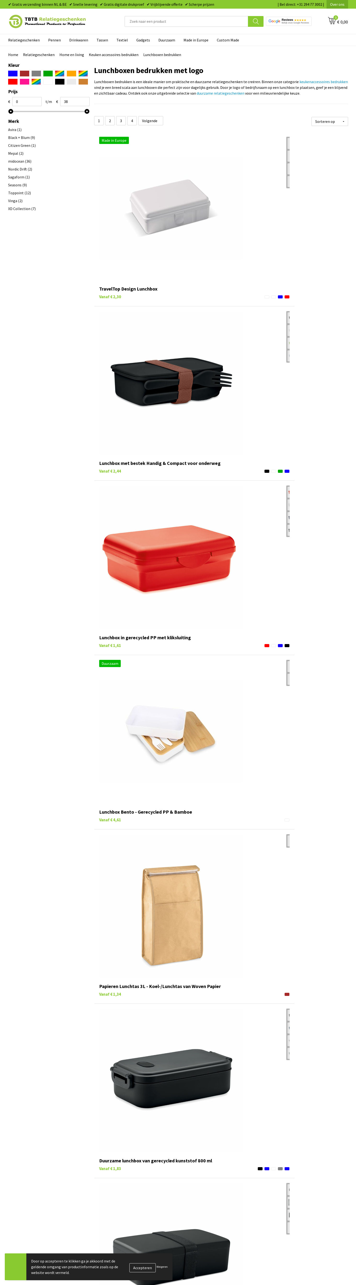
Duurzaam (166, 40)
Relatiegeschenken (24, 40)
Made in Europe (196, 40)
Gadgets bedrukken (200, 1268)
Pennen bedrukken (199, 1247)
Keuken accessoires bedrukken (113, 54)
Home (13, 54)
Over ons (337, 4)
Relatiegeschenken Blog (288, 1261)
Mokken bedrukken (199, 1276)
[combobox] (186, 21)
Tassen (102, 40)
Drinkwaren (78, 40)
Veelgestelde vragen (116, 1247)
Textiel (122, 40)
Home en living (71, 54)
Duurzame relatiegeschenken (208, 1261)
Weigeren (162, 1266)
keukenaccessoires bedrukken (323, 81)
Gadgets (143, 40)
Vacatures (276, 1254)
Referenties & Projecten (288, 1268)
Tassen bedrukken (198, 1254)
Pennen (54, 40)
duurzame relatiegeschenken (220, 93)
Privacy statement (283, 1276)
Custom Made (228, 40)
